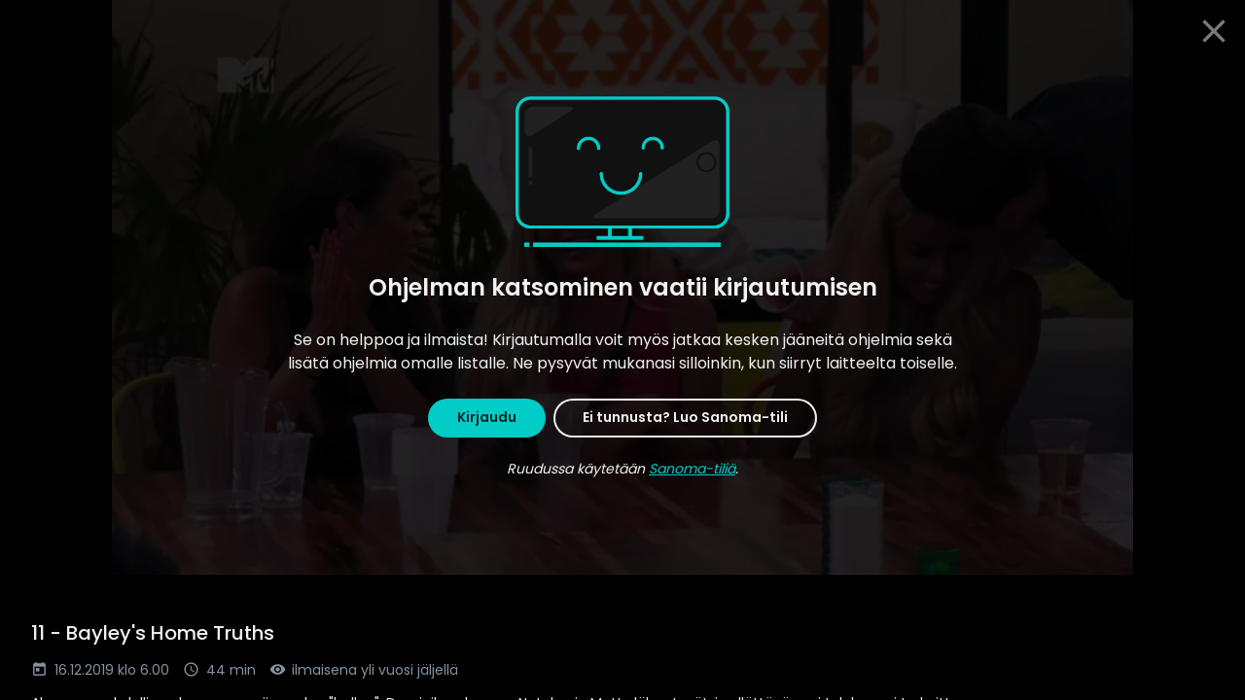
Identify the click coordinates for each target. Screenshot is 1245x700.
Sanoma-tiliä (692, 468)
